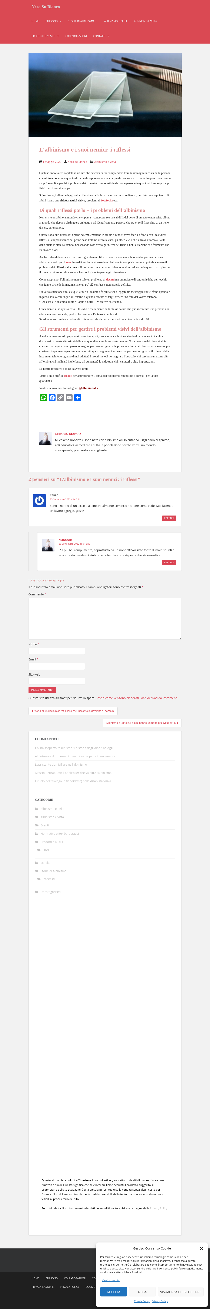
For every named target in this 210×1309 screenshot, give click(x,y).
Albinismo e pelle (116, 22)
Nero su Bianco (77, 162)
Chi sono (52, 22)
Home (35, 22)
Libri (46, 850)
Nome (34, 644)
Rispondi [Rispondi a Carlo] (169, 518)
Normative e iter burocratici (60, 834)
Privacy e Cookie (43, 1287)
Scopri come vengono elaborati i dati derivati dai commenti (136, 698)
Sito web (34, 674)
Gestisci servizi (111, 1280)
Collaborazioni (76, 37)
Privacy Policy (160, 1301)
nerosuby (66, 540)
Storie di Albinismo (81, 22)
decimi (110, 279)
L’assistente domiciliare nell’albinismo (61, 764)
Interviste (49, 879)
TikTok (68, 375)
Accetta (113, 1292)
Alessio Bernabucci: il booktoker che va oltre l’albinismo (73, 773)
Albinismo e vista (145, 22)
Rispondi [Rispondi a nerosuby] (169, 562)
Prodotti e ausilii (43, 37)
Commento (37, 594)
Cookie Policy (142, 1301)
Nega (142, 1292)
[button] (201, 1248)
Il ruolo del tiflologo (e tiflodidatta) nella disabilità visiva (73, 781)
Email (34, 659)
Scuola (45, 863)
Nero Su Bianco (46, 7)
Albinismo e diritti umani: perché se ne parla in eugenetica (75, 756)
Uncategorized (51, 892)
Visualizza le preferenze (180, 1292)
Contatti (99, 37)
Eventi (45, 825)
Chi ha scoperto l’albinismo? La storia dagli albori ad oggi (74, 748)
